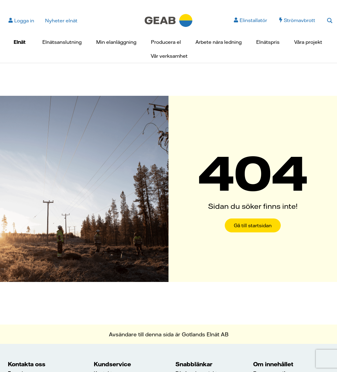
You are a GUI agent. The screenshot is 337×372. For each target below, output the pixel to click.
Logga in (21, 21)
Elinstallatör (250, 20)
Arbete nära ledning (218, 42)
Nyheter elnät (61, 21)
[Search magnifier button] (329, 20)
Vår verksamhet (169, 56)
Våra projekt (308, 42)
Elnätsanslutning (62, 42)
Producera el (166, 42)
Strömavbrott (297, 20)
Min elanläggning (116, 42)
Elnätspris (268, 42)
